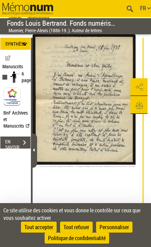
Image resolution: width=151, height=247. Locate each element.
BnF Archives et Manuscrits (16, 119)
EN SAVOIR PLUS (18, 143)
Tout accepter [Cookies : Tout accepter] (38, 227)
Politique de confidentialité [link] (77, 238)
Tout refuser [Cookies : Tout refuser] (76, 227)
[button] (139, 87)
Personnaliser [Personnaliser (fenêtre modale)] (114, 227)
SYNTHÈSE (17, 44)
